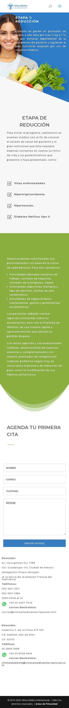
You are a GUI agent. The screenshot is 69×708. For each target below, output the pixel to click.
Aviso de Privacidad (46, 703)
